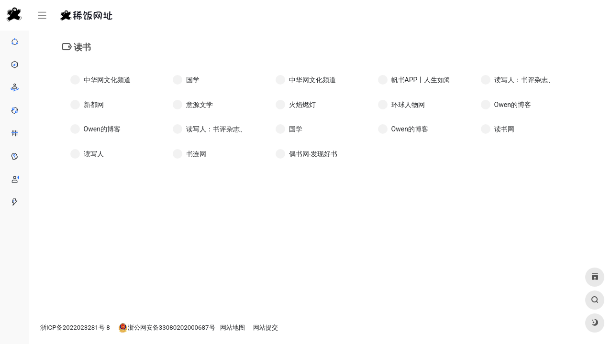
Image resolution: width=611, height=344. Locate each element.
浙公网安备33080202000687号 (171, 327)
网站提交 (265, 327)
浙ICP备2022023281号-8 (75, 327)
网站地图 (232, 327)
